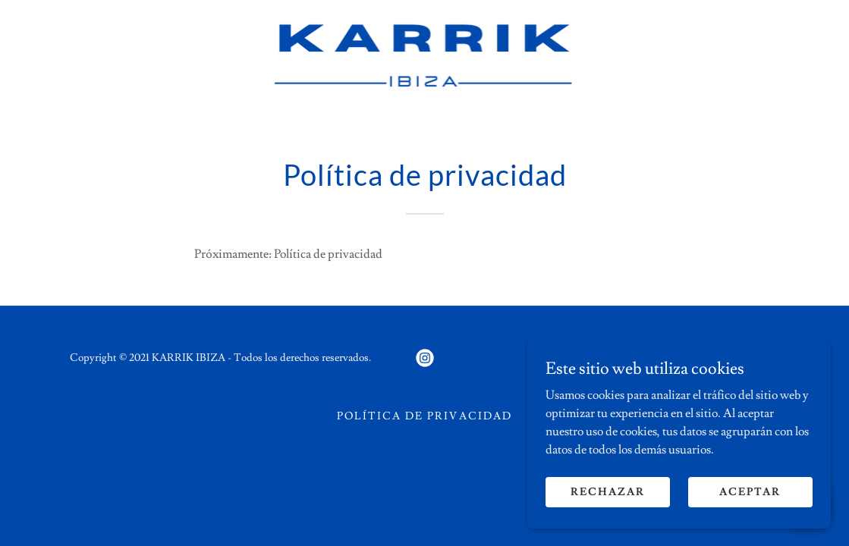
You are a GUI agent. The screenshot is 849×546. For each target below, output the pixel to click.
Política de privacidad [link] (424, 416)
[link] (425, 53)
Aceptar (750, 502)
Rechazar (608, 502)
